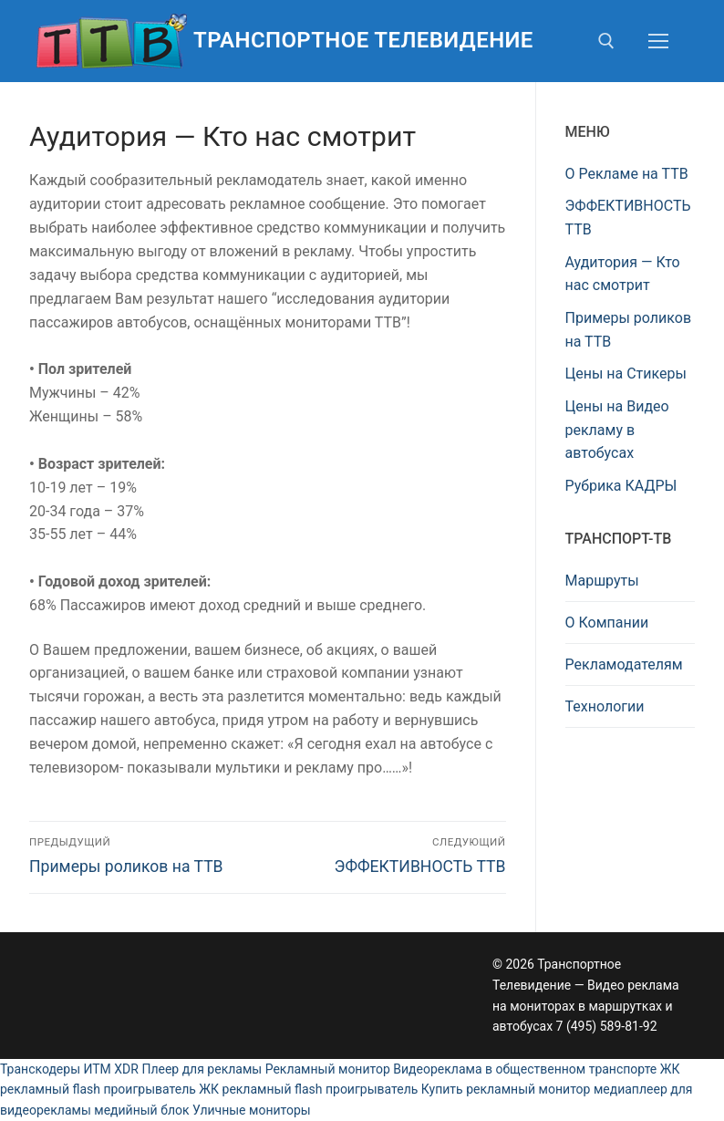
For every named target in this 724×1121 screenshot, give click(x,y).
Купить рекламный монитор (506, 1089)
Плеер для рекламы (201, 1069)
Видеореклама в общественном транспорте (525, 1069)
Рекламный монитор (327, 1069)
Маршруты (602, 580)
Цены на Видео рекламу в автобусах (617, 430)
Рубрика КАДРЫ (621, 485)
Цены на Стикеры (626, 373)
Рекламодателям (624, 664)
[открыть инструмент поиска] (606, 41)
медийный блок (141, 1110)
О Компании (607, 622)
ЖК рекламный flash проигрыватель (308, 1089)
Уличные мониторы (251, 1110)
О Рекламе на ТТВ (626, 173)
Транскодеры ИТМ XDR (69, 1069)
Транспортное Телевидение (363, 40)
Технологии (605, 706)
